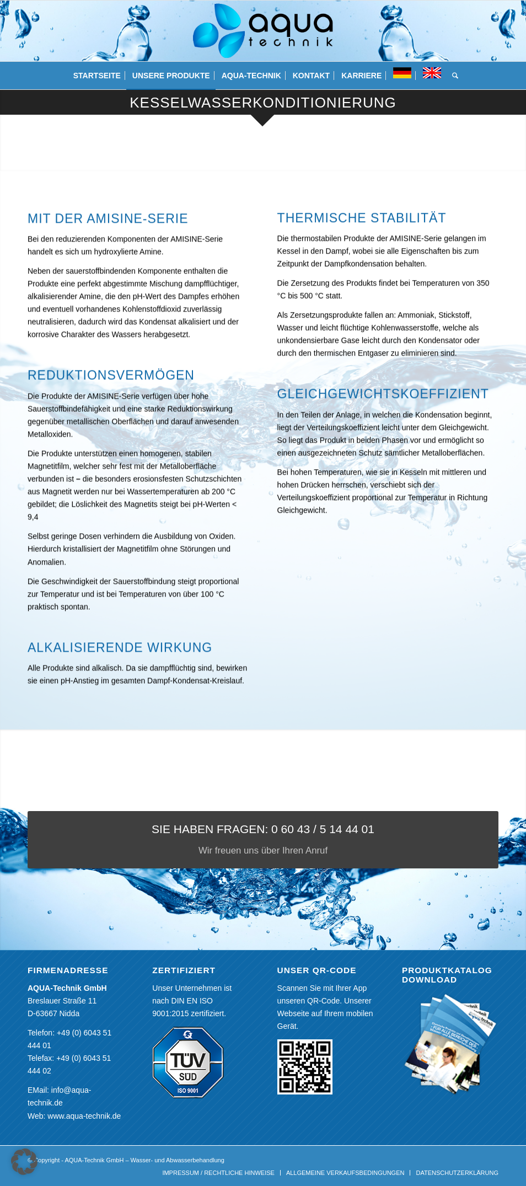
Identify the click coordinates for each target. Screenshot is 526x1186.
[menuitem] (97, 75)
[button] (24, 1161)
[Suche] (452, 75)
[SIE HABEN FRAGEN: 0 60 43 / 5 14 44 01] (263, 840)
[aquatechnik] (262, 31)
